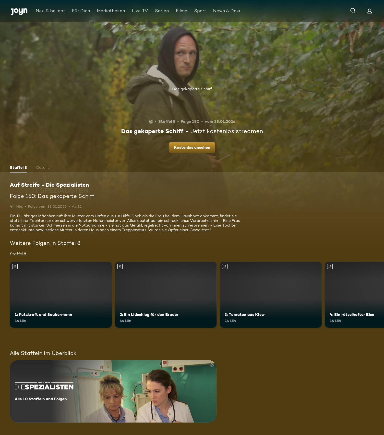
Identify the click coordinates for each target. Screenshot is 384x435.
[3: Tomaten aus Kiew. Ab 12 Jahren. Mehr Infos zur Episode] (271, 295)
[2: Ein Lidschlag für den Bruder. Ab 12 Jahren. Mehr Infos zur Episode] (166, 295)
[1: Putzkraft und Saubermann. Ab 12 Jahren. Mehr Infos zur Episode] (61, 295)
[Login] (369, 11)
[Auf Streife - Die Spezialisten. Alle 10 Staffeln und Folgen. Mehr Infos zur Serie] (113, 391)
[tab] (18, 168)
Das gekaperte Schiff (192, 89)
